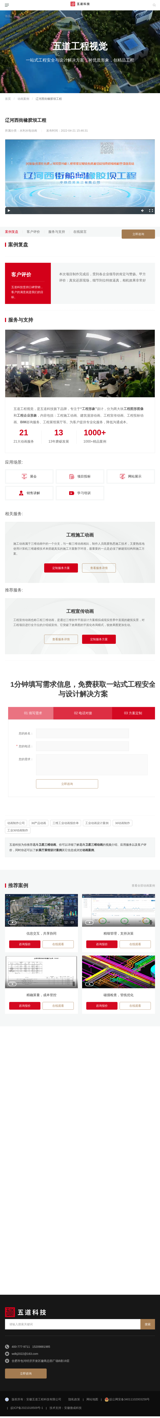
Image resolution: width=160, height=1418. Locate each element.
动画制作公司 (16, 823)
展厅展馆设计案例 (50, 850)
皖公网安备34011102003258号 (129, 1401)
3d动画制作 (122, 823)
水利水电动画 (28, 130)
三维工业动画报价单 (65, 823)
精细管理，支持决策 (119, 936)
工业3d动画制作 (17, 830)
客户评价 (33, 231)
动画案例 (23, 98)
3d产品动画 (38, 823)
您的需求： (26, 761)
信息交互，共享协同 (41, 936)
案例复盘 (11, 231)
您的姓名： (26, 735)
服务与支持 (56, 231)
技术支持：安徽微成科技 (66, 1409)
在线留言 (80, 231)
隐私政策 (74, 1401)
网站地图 (92, 1401)
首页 (8, 16)
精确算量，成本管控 (41, 999)
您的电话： (26, 748)
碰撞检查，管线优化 (119, 999)
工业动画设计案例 (97, 823)
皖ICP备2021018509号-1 (27, 1409)
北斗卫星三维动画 (44, 844)
